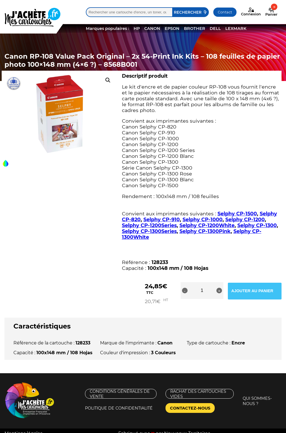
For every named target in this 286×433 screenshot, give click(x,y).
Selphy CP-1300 (257, 225)
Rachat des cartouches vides (198, 388)
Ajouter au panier (260, 290)
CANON (152, 28)
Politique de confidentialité (119, 402)
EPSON (172, 28)
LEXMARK (235, 28)
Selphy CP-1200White (207, 225)
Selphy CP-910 (161, 219)
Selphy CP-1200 (245, 219)
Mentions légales (23, 428)
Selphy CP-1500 (237, 213)
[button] (108, 80)
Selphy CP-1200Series (149, 225)
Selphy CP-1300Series (149, 231)
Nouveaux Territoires (187, 428)
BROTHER (194, 28)
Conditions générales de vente (120, 388)
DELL (215, 28)
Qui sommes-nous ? (257, 396)
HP (137, 28)
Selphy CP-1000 (203, 219)
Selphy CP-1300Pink (205, 231)
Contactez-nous (190, 402)
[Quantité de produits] (210, 290)
